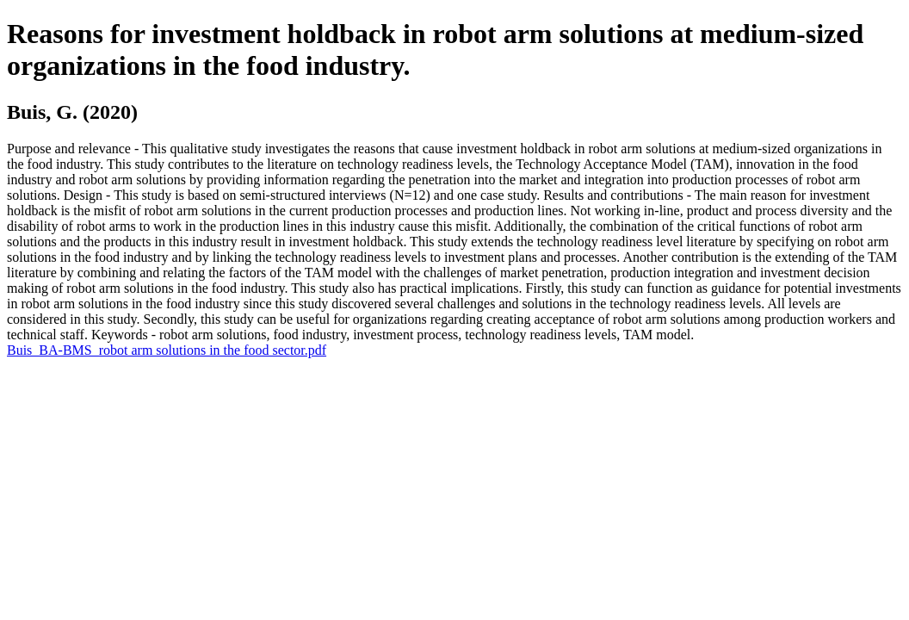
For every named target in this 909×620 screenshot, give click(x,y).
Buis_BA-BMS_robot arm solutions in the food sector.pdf (166, 350)
